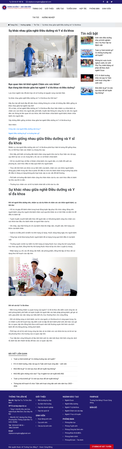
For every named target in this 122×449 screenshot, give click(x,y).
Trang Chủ (13, 25)
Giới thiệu (49, 9)
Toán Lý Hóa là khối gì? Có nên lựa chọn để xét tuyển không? (36, 379)
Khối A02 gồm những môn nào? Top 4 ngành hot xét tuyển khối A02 (39, 374)
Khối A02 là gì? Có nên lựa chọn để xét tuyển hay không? (35, 369)
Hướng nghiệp (48, 17)
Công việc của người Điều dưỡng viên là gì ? (25, 129)
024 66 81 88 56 (17, 2)
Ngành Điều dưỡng (71, 404)
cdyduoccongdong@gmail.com (39, 2)
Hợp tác (83, 9)
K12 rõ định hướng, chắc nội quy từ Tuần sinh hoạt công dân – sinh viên (40, 364)
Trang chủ (37, 9)
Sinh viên (106, 9)
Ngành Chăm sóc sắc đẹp (74, 411)
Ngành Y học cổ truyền (73, 414)
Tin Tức (36, 17)
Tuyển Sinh (72, 9)
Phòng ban (94, 9)
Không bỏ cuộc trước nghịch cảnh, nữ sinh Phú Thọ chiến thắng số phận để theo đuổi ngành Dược (104, 65)
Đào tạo (60, 9)
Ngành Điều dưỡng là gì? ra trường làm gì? (24, 133)
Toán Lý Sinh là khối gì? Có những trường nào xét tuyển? (34, 359)
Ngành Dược (69, 400)
